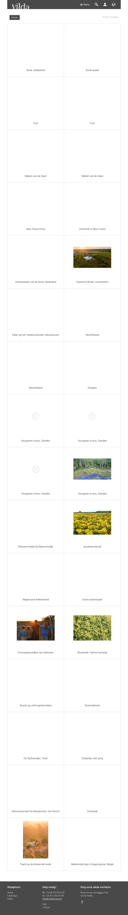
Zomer (14, 17)
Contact (46, 907)
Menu (85, 4)
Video (10, 899)
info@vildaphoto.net (52, 899)
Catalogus (12, 895)
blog (100, 892)
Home (10, 892)
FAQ (45, 904)
